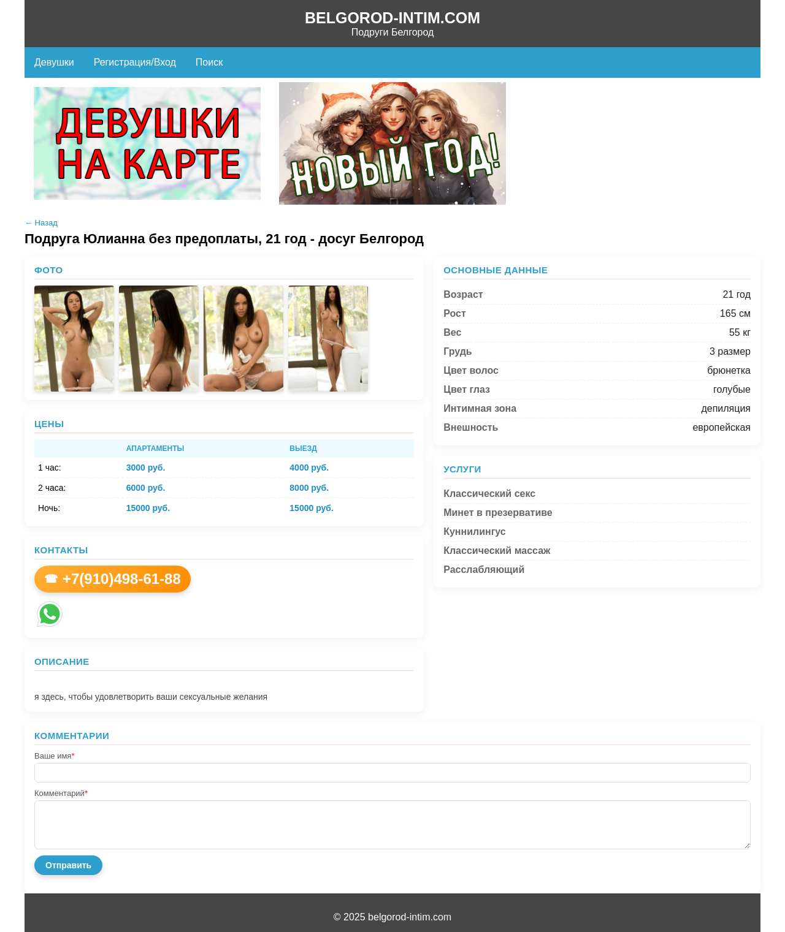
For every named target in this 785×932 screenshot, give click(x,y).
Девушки (54, 62)
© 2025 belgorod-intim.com (392, 917)
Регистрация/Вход (135, 62)
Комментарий (61, 793)
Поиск (209, 62)
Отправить (68, 865)
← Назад (41, 222)
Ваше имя (54, 755)
